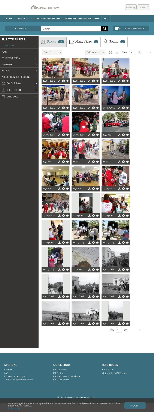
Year (4, 51)
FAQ (106, 18)
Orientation (11, 90)
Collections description (45, 18)
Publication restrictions (15, 76)
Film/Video (83, 41)
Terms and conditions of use (82, 18)
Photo (52, 41)
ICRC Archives (60, 369)
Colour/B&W (11, 83)
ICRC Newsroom (61, 379)
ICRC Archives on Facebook (66, 376)
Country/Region (10, 58)
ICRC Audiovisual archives (45, 7)
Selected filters (13, 39)
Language (9, 97)
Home (9, 18)
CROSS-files (108, 369)
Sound (114, 41)
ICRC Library (59, 373)
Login (129, 7)
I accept (135, 405)
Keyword (6, 64)
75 (61, 41)
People (5, 70)
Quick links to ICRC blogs (114, 373)
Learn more (14, 408)
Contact (22, 18)
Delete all (8, 45)
